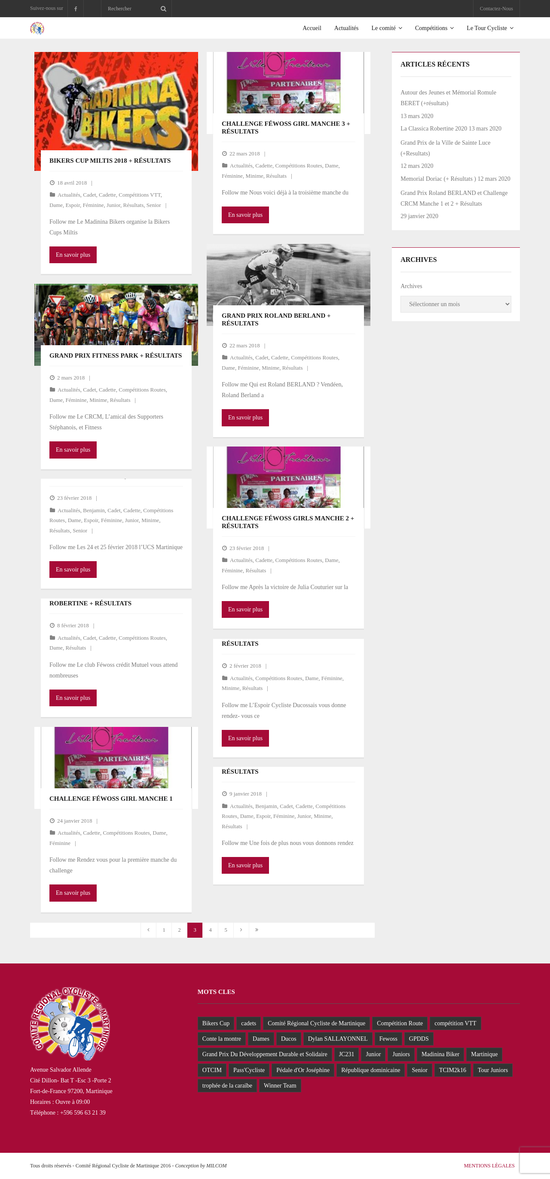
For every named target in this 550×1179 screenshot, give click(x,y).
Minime (254, 176)
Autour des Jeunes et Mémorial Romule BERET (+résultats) (448, 97)
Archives (411, 286)
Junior (113, 205)
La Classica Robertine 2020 (433, 128)
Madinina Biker (440, 1054)
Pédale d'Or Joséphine (303, 1070)
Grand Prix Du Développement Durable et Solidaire (264, 1054)
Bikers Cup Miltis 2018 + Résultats (110, 160)
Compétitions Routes (298, 165)
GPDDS (419, 1039)
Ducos (288, 1039)
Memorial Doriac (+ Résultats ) (438, 179)
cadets (248, 1023)
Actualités (69, 194)
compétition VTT (455, 1023)
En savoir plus (73, 255)
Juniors (400, 1054)
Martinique (484, 1054)
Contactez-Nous (496, 9)
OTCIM (212, 1070)
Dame (56, 205)
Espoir (73, 205)
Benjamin (94, 510)
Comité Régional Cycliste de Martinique (316, 1023)
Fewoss (388, 1039)
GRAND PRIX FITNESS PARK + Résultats (115, 355)
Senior (154, 205)
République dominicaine (370, 1070)
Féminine (93, 205)
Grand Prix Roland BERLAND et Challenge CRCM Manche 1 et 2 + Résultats (453, 198)
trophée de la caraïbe (227, 1085)
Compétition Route (400, 1023)
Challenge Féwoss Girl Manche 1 (111, 798)
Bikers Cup (215, 1023)
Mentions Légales (489, 1166)
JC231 (346, 1054)
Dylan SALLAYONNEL (338, 1039)
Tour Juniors (493, 1070)
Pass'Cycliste (249, 1070)
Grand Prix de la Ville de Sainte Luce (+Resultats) (445, 148)
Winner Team (280, 1085)
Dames (261, 1039)
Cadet (89, 194)
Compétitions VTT (139, 194)
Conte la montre (221, 1039)
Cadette (107, 194)
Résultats (133, 205)
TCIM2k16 (452, 1070)
